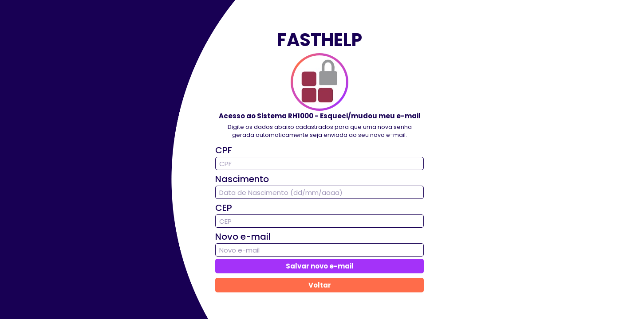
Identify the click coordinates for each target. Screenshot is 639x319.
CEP (223, 208)
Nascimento (242, 179)
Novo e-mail (243, 236)
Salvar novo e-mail (320, 266)
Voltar (319, 285)
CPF (223, 150)
